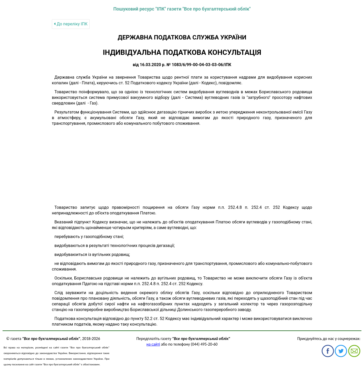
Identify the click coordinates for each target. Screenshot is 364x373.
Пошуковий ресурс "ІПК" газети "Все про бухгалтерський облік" (182, 9)
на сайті (153, 344)
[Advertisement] (182, 165)
